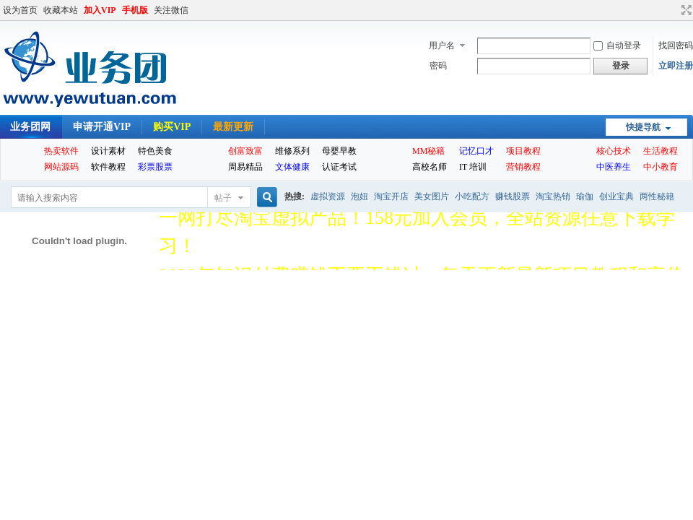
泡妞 (359, 196)
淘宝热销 (553, 196)
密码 (438, 66)
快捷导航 (643, 127)
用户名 (442, 45)
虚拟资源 (327, 196)
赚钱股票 (512, 196)
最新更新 (233, 126)
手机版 (135, 10)
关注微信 (171, 10)
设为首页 (20, 10)
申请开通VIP (102, 126)
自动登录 (617, 45)
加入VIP (100, 10)
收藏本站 (60, 10)
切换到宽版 (684, 10)
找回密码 (675, 45)
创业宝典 (616, 196)
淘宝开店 (391, 196)
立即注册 (675, 66)
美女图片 (431, 196)
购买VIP (172, 126)
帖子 (223, 198)
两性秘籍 (657, 196)
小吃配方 (472, 196)
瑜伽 (584, 196)
